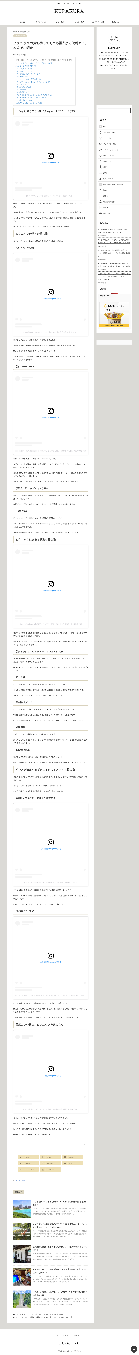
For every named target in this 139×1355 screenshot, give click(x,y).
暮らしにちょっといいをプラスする (69, 1351)
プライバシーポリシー (64, 1335)
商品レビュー (116, 22)
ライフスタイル (41, 22)
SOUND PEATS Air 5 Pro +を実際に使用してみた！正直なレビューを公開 (113, 231)
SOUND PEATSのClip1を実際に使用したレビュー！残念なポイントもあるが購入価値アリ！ (114, 253)
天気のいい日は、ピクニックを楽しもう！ (32, 103)
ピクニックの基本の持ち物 (26, 66)
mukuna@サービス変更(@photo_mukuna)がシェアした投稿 (37, 451)
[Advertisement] (114, 89)
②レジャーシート (26, 71)
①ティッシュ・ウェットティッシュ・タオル (35, 82)
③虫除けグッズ (25, 87)
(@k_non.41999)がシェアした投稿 (37, 882)
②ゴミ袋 (23, 84)
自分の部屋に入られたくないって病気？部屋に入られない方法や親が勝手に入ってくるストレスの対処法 (114, 276)
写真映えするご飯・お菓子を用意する (33, 97)
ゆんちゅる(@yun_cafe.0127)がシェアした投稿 (36, 624)
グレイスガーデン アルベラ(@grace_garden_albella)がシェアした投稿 (41, 995)
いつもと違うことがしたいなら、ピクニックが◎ (34, 63)
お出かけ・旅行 (78, 22)
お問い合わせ (78, 1335)
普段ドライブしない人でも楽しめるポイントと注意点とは (43, 1314)
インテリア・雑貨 (98, 22)
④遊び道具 (24, 76)
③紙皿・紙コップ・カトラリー (30, 74)
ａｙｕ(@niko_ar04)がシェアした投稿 (37, 1109)
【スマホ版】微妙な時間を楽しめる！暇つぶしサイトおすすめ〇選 (46, 1317)
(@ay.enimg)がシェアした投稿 (37, 196)
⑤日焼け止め (24, 92)
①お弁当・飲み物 (26, 69)
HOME (22, 22)
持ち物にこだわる (26, 100)
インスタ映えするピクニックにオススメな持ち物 (34, 95)
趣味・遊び (60, 22)
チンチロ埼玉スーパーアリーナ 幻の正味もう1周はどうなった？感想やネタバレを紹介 (114, 241)
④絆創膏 (23, 89)
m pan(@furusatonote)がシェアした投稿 (37, 332)
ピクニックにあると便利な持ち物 (28, 79)
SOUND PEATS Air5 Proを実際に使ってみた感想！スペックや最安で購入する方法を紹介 (114, 264)
